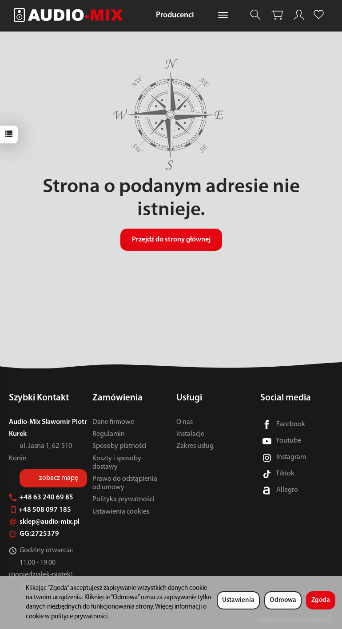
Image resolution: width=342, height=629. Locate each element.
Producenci (175, 15)
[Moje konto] (299, 15)
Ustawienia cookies (120, 511)
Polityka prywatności (123, 499)
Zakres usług (195, 446)
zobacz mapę (58, 478)
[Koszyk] (277, 15)
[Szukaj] (255, 15)
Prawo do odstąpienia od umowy (124, 483)
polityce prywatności (79, 616)
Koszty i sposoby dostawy (116, 463)
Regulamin (108, 434)
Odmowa (283, 600)
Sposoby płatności (119, 446)
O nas (184, 422)
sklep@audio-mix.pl (44, 522)
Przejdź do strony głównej (171, 239)
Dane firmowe (113, 422)
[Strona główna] (70, 15)
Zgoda (320, 600)
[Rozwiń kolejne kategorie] (223, 15)
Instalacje (190, 434)
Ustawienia (238, 600)
